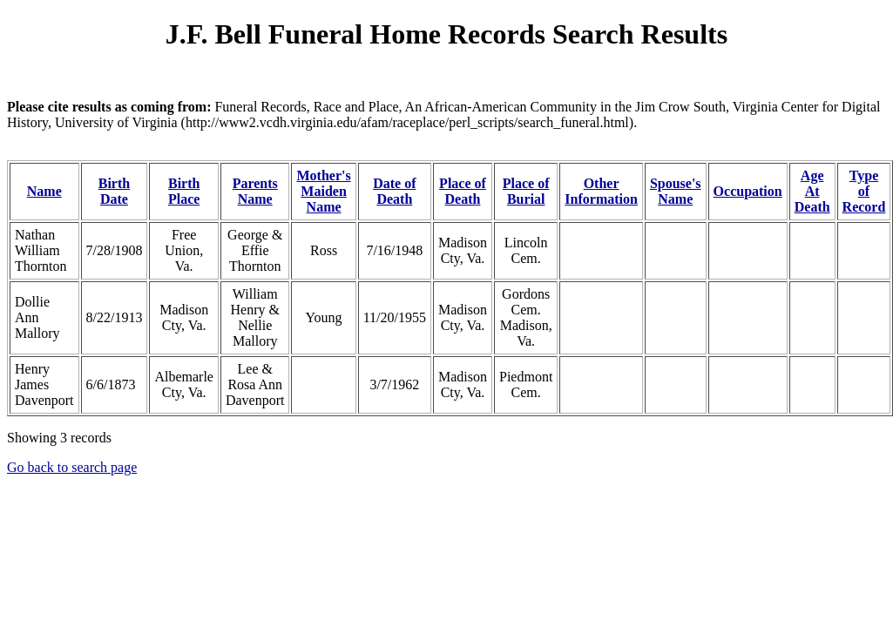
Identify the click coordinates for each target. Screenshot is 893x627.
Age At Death (812, 191)
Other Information (601, 191)
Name (44, 191)
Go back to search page (72, 467)
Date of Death (394, 191)
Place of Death (462, 191)
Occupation (748, 191)
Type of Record (864, 191)
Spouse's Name (675, 191)
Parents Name (255, 191)
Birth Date (114, 191)
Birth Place (184, 191)
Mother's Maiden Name (323, 191)
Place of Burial (526, 191)
